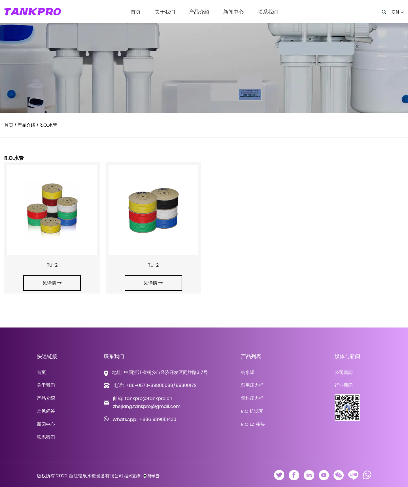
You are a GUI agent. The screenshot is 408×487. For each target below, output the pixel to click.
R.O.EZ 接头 (253, 424)
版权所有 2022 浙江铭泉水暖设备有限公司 (80, 476)
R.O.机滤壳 (252, 411)
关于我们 (165, 12)
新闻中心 (233, 12)
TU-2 (52, 265)
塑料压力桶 (252, 398)
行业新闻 (344, 385)
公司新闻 (344, 372)
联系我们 (268, 12)
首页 (136, 12)
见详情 (52, 283)
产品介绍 (199, 12)
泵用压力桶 (252, 385)
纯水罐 (247, 372)
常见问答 (46, 411)
